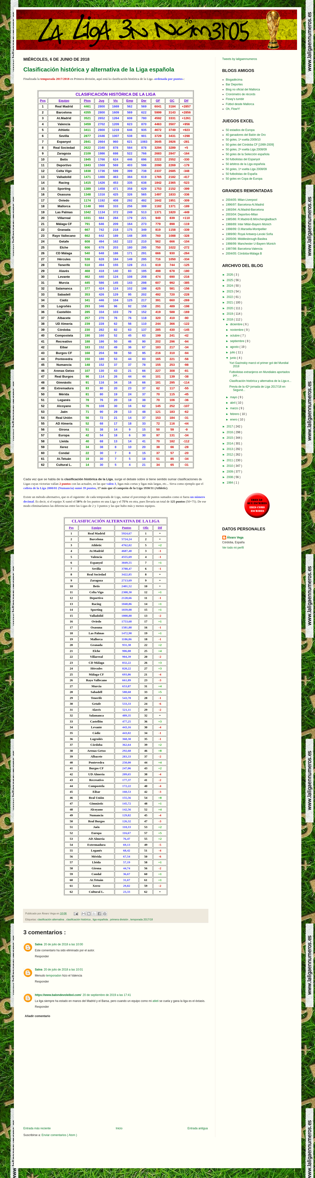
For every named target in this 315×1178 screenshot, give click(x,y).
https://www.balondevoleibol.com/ (58, 995)
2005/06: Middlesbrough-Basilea (246, 239)
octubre (235, 335)
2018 (230, 319)
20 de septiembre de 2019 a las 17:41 (107, 995)
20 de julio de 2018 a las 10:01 (63, 969)
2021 (230, 302)
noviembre (237, 329)
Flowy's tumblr (235, 99)
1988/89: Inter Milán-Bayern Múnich (248, 224)
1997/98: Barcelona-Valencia (244, 248)
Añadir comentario (37, 1016)
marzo (234, 408)
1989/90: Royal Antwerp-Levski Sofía (249, 234)
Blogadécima (234, 79)
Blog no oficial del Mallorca (243, 89)
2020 (230, 308)
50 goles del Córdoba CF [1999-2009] (250, 144)
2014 (230, 443)
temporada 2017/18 (141, 919)
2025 (230, 280)
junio (233, 358)
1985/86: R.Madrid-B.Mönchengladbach (251, 219)
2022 (230, 297)
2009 (230, 471)
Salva (38, 944)
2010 (230, 466)
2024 (230, 285)
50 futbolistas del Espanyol (243, 159)
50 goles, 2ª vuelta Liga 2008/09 (246, 149)
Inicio (119, 1128)
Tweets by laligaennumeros (239, 59)
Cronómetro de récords (240, 94)
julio (233, 352)
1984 (230, 482)
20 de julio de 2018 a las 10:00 (63, 944)
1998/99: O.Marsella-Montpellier (246, 229)
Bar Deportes (234, 84)
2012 (230, 454)
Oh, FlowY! (233, 109)
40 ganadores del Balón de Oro (246, 134)
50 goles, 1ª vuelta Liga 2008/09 (246, 169)
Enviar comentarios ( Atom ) (59, 1135)
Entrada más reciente (37, 1128)
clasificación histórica (78, 919)
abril (233, 402)
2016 (230, 432)
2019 (230, 313)
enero (234, 419)
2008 (230, 477)
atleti (155, 1001)
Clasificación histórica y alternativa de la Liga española (98, 69)
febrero (235, 414)
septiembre (237, 341)
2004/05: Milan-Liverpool (241, 199)
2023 (230, 291)
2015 (230, 437)
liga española (101, 919)
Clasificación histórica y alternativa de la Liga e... (260, 381)
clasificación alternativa (51, 919)
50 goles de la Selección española (247, 154)
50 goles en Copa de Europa (244, 178)
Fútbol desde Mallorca (240, 104)
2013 (230, 449)
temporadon (53, 975)
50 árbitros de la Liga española (245, 164)
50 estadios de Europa (240, 130)
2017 (230, 426)
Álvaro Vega (235, 537)
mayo (234, 397)
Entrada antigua (198, 1128)
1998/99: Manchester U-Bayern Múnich (251, 243)
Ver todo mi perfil (233, 547)
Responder (42, 956)
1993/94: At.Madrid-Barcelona (245, 209)
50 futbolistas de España (241, 174)
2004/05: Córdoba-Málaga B (244, 253)
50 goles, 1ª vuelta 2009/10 (243, 139)
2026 (230, 274)
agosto (234, 347)
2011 (230, 460)
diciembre (236, 324)
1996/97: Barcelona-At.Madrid (245, 204)
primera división (119, 919)
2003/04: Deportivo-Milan (242, 214)
